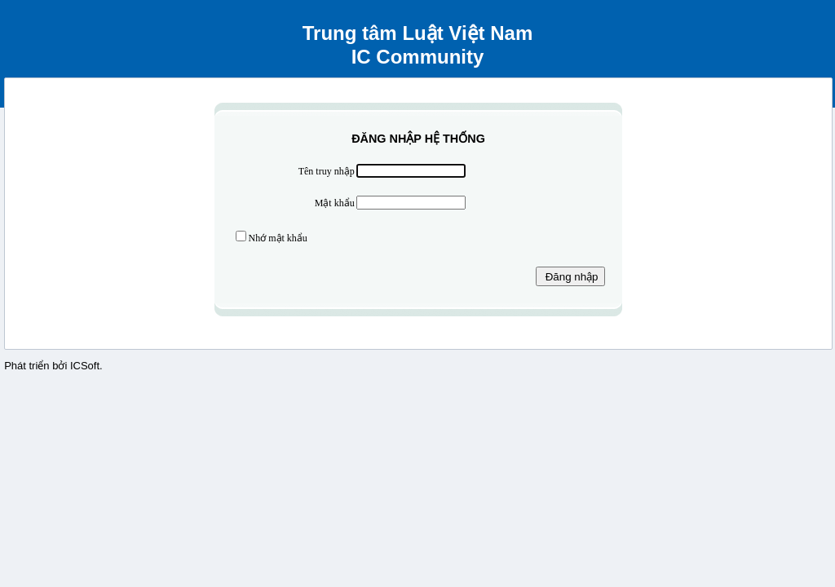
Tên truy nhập (326, 171)
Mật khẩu (335, 203)
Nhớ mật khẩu (278, 238)
